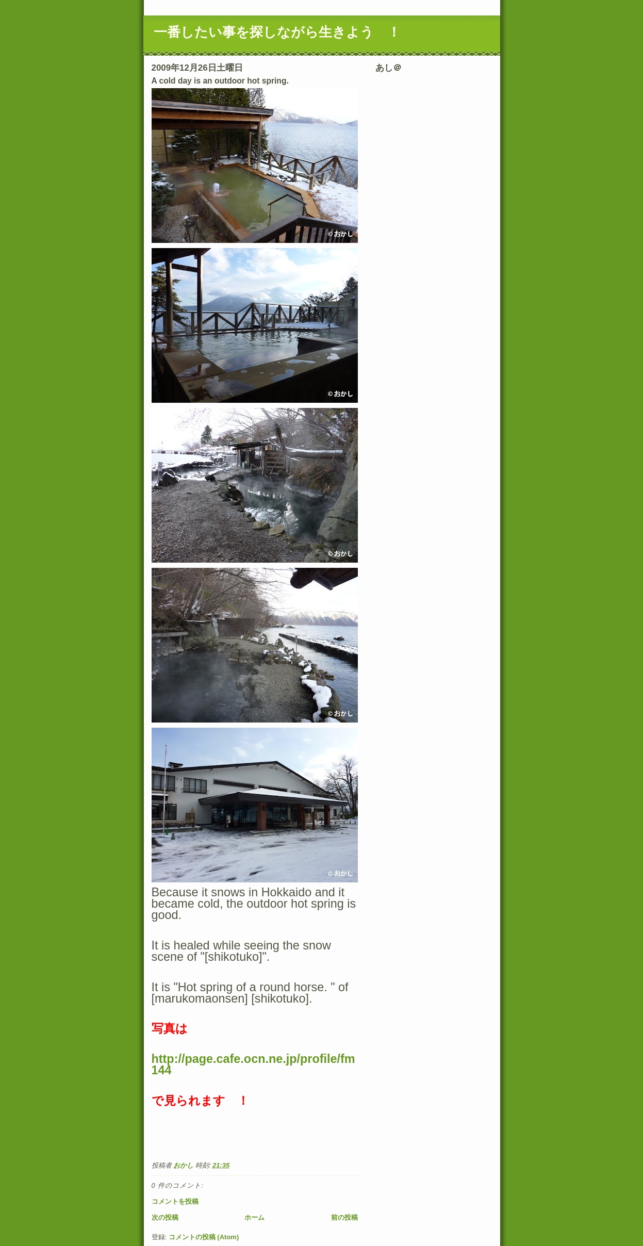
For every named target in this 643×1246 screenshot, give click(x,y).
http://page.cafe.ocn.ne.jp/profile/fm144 (253, 1064)
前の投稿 (344, 1217)
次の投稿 (165, 1217)
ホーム (254, 1217)
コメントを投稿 (175, 1201)
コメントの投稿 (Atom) (204, 1237)
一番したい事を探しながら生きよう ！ (277, 32)
